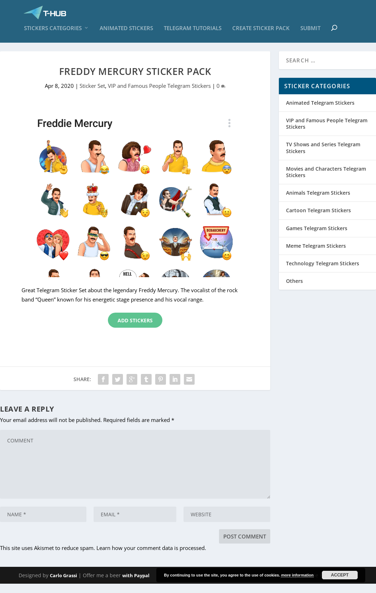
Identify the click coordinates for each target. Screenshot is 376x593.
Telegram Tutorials (193, 32)
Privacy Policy (281, 584)
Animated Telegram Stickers (320, 111)
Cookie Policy (318, 584)
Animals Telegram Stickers (318, 202)
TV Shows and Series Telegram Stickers (323, 156)
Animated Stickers (126, 32)
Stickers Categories (53, 32)
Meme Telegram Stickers (316, 254)
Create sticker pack (261, 32)
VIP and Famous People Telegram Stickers (159, 94)
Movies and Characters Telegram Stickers (326, 181)
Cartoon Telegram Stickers (318, 219)
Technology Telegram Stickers (322, 272)
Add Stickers (135, 329)
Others (294, 290)
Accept (339, 575)
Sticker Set (92, 94)
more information (297, 575)
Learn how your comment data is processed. (151, 556)
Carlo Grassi (63, 585)
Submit (310, 32)
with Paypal (135, 585)
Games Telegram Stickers (316, 237)
